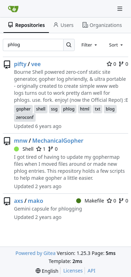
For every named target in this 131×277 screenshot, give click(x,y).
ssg (54, 109)
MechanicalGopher (57, 140)
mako (35, 200)
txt (97, 109)
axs (18, 200)
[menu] (47, 271)
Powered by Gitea (35, 253)
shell (40, 109)
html (84, 109)
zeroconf (25, 117)
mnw (21, 140)
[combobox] (89, 44)
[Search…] (69, 45)
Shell (24, 148)
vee (36, 64)
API (91, 270)
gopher (23, 109)
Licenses (73, 270)
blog (110, 109)
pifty (20, 64)
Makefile (90, 200)
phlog (68, 109)
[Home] (13, 8)
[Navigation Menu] (121, 8)
